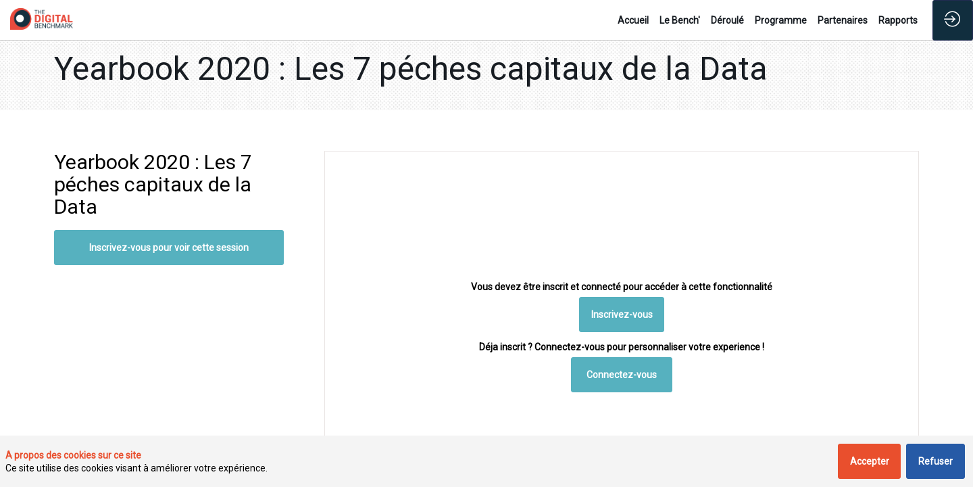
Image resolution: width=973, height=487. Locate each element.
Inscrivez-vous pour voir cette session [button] (169, 247)
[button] (622, 314)
